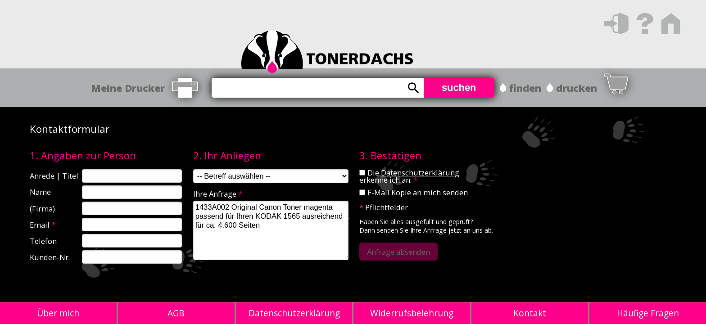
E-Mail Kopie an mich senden (413, 193)
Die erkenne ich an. (409, 176)
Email (42, 225)
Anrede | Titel (54, 176)
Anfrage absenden (398, 252)
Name (40, 192)
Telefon (43, 241)
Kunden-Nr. (50, 257)
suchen (459, 87)
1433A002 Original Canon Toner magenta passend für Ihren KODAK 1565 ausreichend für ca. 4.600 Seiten (270, 231)
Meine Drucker (128, 87)
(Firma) (42, 208)
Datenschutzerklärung (420, 172)
